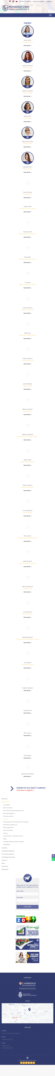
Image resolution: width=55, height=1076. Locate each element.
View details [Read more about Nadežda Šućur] (28, 172)
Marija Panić (27, 116)
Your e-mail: (20, 891)
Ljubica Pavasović (27, 65)
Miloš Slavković (27, 561)
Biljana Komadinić (27, 409)
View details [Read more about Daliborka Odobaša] (28, 440)
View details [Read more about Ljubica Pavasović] (28, 71)
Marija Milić (27, 257)
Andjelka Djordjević (27, 688)
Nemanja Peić (27, 710)
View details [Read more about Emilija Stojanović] (28, 364)
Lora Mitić (27, 282)
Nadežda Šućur (27, 167)
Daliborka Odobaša (27, 434)
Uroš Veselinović (27, 511)
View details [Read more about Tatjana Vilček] (28, 212)
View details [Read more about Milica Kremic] (28, 541)
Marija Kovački (27, 232)
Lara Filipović (27, 663)
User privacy (33, 1060)
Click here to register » (25, 790)
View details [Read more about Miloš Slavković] (28, 566)
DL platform (49, 1)
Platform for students (25, 1)
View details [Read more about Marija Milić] (28, 262)
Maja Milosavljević (27, 637)
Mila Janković (27, 733)
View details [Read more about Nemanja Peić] (28, 713)
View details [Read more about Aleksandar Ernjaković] (28, 776)
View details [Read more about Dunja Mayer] (28, 758)
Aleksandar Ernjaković (27, 774)
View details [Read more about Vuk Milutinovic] (28, 617)
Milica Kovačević (27, 485)
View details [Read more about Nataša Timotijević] (28, 96)
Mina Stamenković (27, 587)
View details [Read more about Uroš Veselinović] (28, 516)
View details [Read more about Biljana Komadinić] (28, 414)
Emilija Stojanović (28, 358)
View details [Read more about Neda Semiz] (28, 45)
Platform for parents (38, 1)
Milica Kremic (27, 536)
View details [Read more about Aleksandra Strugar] (28, 147)
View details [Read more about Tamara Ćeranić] (28, 197)
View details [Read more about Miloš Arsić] (28, 338)
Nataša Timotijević (27, 91)
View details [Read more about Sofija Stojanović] (28, 313)
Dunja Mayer (27, 755)
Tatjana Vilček (27, 206)
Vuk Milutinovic (27, 612)
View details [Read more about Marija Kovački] (28, 237)
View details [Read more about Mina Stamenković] (28, 592)
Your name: (20, 898)
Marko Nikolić (27, 460)
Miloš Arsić (27, 333)
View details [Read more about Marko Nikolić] (28, 465)
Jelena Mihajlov (27, 384)
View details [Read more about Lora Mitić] (28, 288)
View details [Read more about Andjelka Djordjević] (28, 690)
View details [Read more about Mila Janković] (28, 735)
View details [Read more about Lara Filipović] (28, 668)
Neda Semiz (27, 40)
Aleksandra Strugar (27, 142)
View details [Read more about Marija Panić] (28, 121)
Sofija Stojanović (27, 308)
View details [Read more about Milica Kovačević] (28, 490)
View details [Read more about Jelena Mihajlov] (28, 389)
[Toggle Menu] (50, 15)
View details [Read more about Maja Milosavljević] (28, 643)
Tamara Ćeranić (27, 192)
